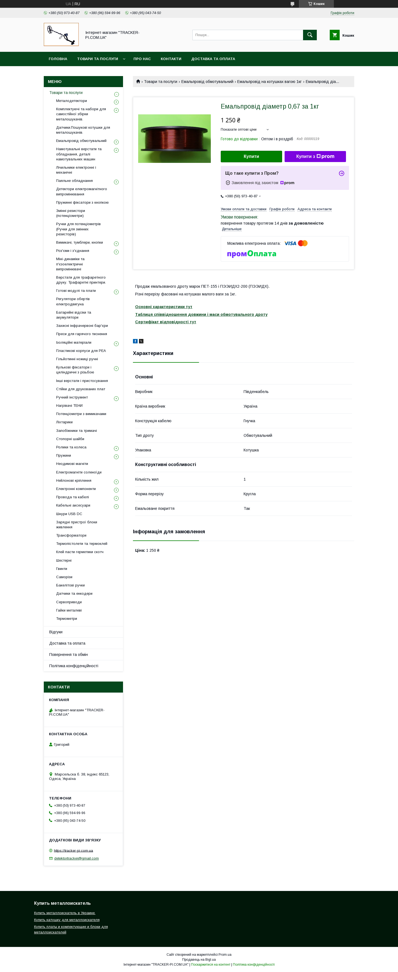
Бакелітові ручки (70, 585)
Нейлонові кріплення (73, 480)
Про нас (142, 59)
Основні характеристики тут (163, 307)
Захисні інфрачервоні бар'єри (82, 326)
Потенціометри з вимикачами (81, 414)
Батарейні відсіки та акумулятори (73, 314)
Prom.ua (225, 955)
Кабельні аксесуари (73, 505)
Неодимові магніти (72, 464)
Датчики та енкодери (74, 593)
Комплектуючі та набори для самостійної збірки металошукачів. (81, 114)
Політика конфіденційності (73, 666)
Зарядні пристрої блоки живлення (76, 524)
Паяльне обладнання (74, 181)
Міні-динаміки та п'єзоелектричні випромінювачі (70, 264)
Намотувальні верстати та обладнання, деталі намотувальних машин (79, 154)
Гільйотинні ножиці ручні (77, 359)
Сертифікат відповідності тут (165, 322)
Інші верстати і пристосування (82, 381)
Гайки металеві (69, 610)
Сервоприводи (69, 602)
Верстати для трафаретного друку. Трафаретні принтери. (81, 279)
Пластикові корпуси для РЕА (81, 351)
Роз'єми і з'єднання (72, 251)
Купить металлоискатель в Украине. (65, 913)
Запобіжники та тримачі (76, 431)
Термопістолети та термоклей (81, 544)
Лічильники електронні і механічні (76, 169)
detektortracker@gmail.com (76, 858)
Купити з (315, 156)
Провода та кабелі (72, 497)
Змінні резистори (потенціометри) (70, 213)
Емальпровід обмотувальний (207, 81)
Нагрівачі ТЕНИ (69, 405)
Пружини (63, 455)
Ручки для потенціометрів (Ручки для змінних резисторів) (78, 229)
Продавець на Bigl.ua (199, 960)
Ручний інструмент (72, 397)
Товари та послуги (97, 59)
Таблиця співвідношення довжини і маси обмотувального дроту (201, 314)
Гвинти (61, 569)
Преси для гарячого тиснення (81, 334)
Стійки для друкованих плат (80, 389)
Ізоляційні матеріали (73, 342)
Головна (58, 59)
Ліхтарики (64, 422)
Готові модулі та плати (76, 291)
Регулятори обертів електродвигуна (73, 301)
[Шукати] (310, 35)
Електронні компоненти (76, 489)
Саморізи (64, 577)
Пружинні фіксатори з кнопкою (82, 202)
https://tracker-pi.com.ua (73, 850)
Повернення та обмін (68, 654)
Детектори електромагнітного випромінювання (81, 191)
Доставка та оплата (213, 59)
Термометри (66, 618)
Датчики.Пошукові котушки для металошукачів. (83, 129)
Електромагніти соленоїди (79, 472)
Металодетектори (71, 101)
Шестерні (64, 560)
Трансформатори (71, 535)
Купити (251, 156)
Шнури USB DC (69, 514)
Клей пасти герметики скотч (79, 552)
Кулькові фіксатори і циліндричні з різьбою (75, 369)
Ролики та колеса (71, 447)
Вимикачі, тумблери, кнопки (79, 242)
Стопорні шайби (70, 439)
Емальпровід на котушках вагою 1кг (269, 81)
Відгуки (55, 632)
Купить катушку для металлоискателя (67, 920)
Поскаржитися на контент (210, 964)
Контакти (171, 59)
